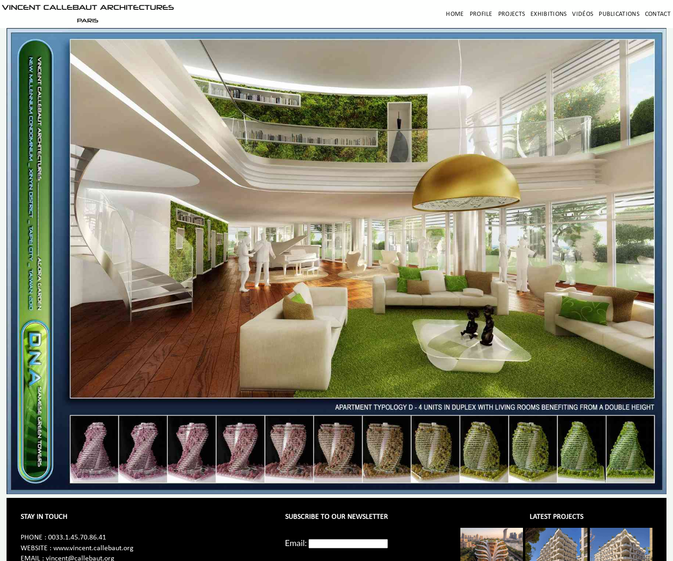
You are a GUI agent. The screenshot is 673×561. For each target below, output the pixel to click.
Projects (511, 14)
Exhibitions (548, 14)
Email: (296, 543)
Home (455, 14)
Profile (481, 14)
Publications (619, 14)
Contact (658, 14)
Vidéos (582, 14)
